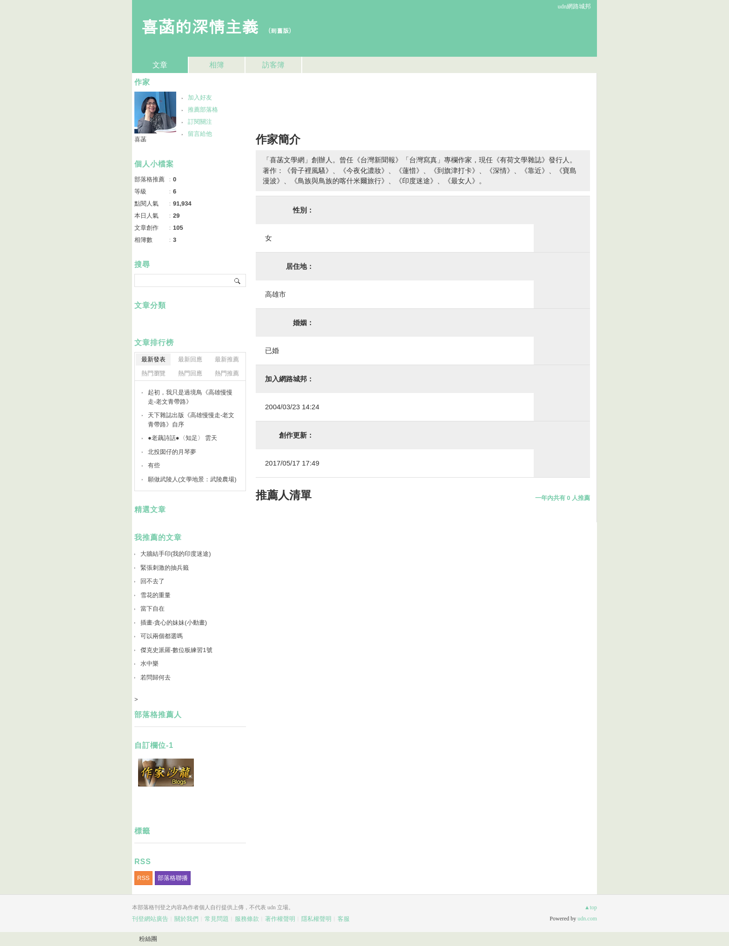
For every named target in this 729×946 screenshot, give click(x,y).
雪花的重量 (155, 595)
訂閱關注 (200, 121)
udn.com (587, 918)
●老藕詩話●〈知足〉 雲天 (182, 437)
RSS (143, 877)
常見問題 (217, 918)
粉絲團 (148, 938)
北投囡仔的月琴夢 (172, 451)
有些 (154, 465)
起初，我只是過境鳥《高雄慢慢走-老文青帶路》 (190, 397)
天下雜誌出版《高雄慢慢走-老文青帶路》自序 (191, 420)
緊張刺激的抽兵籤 (164, 567)
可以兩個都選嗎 (161, 636)
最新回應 (190, 359)
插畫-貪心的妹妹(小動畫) (173, 622)
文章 (159, 65)
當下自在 (152, 608)
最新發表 (153, 359)
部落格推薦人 (158, 715)
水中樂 (149, 663)
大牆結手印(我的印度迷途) (175, 553)
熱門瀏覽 (153, 373)
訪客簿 (273, 65)
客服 (344, 918)
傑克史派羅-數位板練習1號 (176, 649)
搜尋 (238, 280)
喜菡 (140, 139)
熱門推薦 (227, 373)
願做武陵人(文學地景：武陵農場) (192, 479)
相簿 (216, 65)
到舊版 (280, 30)
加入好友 (200, 97)
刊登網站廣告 (150, 918)
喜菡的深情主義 (199, 26)
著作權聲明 (280, 918)
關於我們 (186, 918)
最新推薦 (227, 359)
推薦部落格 (203, 109)
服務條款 (247, 918)
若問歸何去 (155, 677)
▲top (590, 907)
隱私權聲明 (316, 918)
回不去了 (152, 581)
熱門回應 (190, 373)
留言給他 (200, 133)
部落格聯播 (173, 877)
